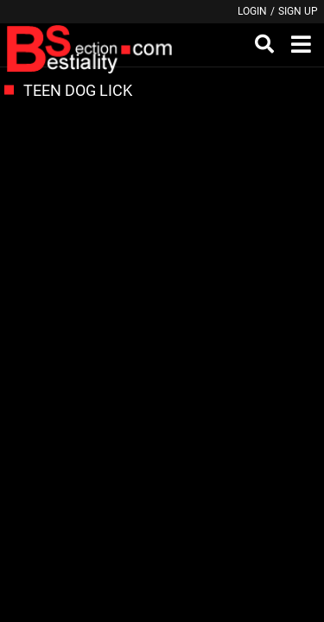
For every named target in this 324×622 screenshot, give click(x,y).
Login (252, 11)
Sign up (298, 11)
